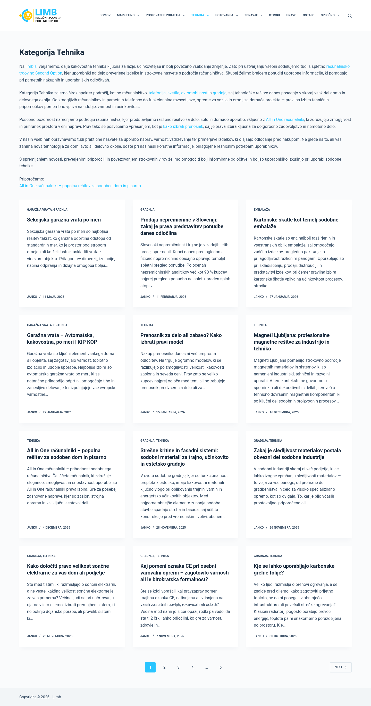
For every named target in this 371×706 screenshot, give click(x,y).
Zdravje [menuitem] (254, 15)
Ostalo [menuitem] (309, 15)
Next (341, 667)
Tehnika (146, 325)
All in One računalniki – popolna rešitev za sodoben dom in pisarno (80, 185)
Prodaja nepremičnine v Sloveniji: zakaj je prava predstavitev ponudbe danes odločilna (181, 226)
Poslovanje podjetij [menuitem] (166, 15)
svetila (173, 93)
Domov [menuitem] (105, 15)
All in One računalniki (285, 119)
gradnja (219, 93)
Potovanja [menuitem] (227, 15)
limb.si (32, 66)
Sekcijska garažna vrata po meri (64, 220)
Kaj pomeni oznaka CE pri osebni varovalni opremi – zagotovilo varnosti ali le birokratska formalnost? (184, 572)
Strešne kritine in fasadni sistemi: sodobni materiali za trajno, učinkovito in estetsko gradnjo (184, 457)
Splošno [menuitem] (331, 15)
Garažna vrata (39, 209)
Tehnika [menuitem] (201, 15)
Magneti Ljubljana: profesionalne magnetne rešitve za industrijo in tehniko (292, 342)
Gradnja (60, 209)
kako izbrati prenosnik (183, 126)
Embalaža (262, 209)
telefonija (157, 93)
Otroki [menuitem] (274, 15)
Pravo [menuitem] (291, 15)
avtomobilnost (194, 93)
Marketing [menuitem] (129, 15)
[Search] (350, 16)
